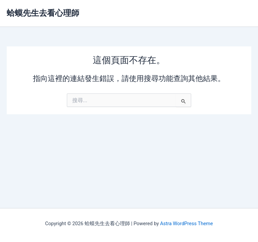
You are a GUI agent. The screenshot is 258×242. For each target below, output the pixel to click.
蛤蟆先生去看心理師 (43, 13)
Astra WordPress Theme (186, 223)
